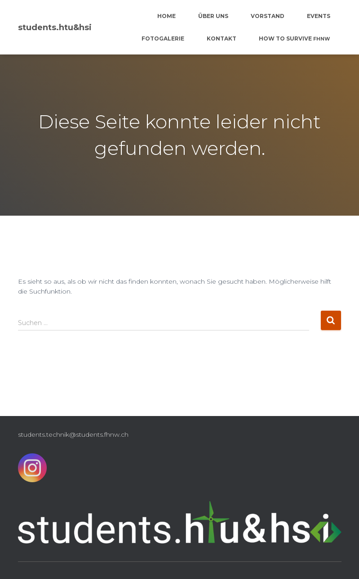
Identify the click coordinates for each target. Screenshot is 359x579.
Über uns (213, 16)
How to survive (294, 38)
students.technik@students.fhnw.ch (73, 434)
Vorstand (267, 16)
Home (166, 16)
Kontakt (221, 38)
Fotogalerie (163, 38)
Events (318, 16)
